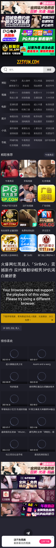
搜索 (49, 69)
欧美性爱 (50, 104)
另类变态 (50, 109)
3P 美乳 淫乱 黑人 (11, 328)
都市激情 (14, 128)
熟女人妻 (14, 97)
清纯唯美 (26, 121)
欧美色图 (38, 116)
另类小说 (26, 133)
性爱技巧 (50, 133)
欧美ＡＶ (38, 92)
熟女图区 (38, 121)
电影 (3, 106)
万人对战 (38, 80)
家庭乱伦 (26, 128)
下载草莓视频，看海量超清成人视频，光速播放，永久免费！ (28, 318)
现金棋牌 (38, 85)
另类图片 (50, 121)
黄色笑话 (38, 133)
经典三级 (26, 109)
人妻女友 (38, 128)
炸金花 (26, 85)
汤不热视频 (50, 140)
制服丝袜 (14, 109)
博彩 (3, 82)
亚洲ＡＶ (14, 92)
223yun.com (28, 62)
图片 (3, 118)
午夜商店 (26, 140)
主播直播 (38, 97)
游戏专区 (50, 80)
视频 (3, 94)
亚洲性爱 (14, 104)
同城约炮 (14, 140)
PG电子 (13, 80)
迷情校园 (14, 133)
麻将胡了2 (14, 85)
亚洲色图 (26, 116)
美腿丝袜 (14, 121)
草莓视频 (38, 140)
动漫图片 (50, 116)
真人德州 (26, 80)
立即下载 (45, 541)
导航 (3, 142)
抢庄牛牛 (50, 85)
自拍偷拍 (26, 92)
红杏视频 (14, 145)
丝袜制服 (26, 97)
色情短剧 (26, 145)
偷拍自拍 (26, 104)
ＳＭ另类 (50, 97)
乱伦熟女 (38, 109)
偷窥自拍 (14, 116)
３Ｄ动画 (50, 92)
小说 (3, 130)
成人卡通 (38, 104)
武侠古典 (50, 128)
